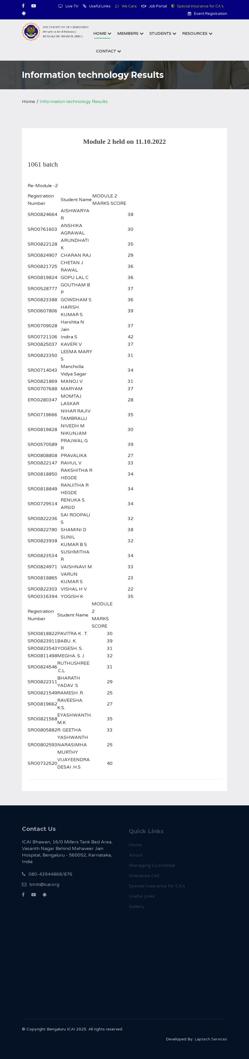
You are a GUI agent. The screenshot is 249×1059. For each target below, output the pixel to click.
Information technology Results (74, 101)
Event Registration (207, 13)
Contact (108, 51)
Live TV (68, 6)
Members (130, 33)
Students (162, 33)
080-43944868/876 (47, 877)
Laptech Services (211, 1041)
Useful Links (97, 6)
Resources (197, 33)
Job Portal (154, 6)
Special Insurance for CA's (198, 6)
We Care (126, 6)
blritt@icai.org (40, 887)
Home (102, 33)
